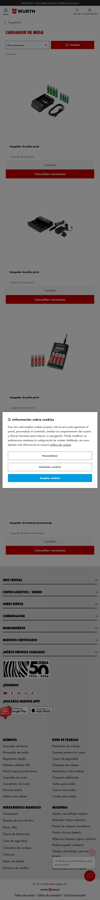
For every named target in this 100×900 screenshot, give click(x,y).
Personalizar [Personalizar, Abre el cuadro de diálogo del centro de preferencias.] (50, 455)
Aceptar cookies (50, 478)
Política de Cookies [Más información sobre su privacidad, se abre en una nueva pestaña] (60, 445)
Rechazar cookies (50, 467)
